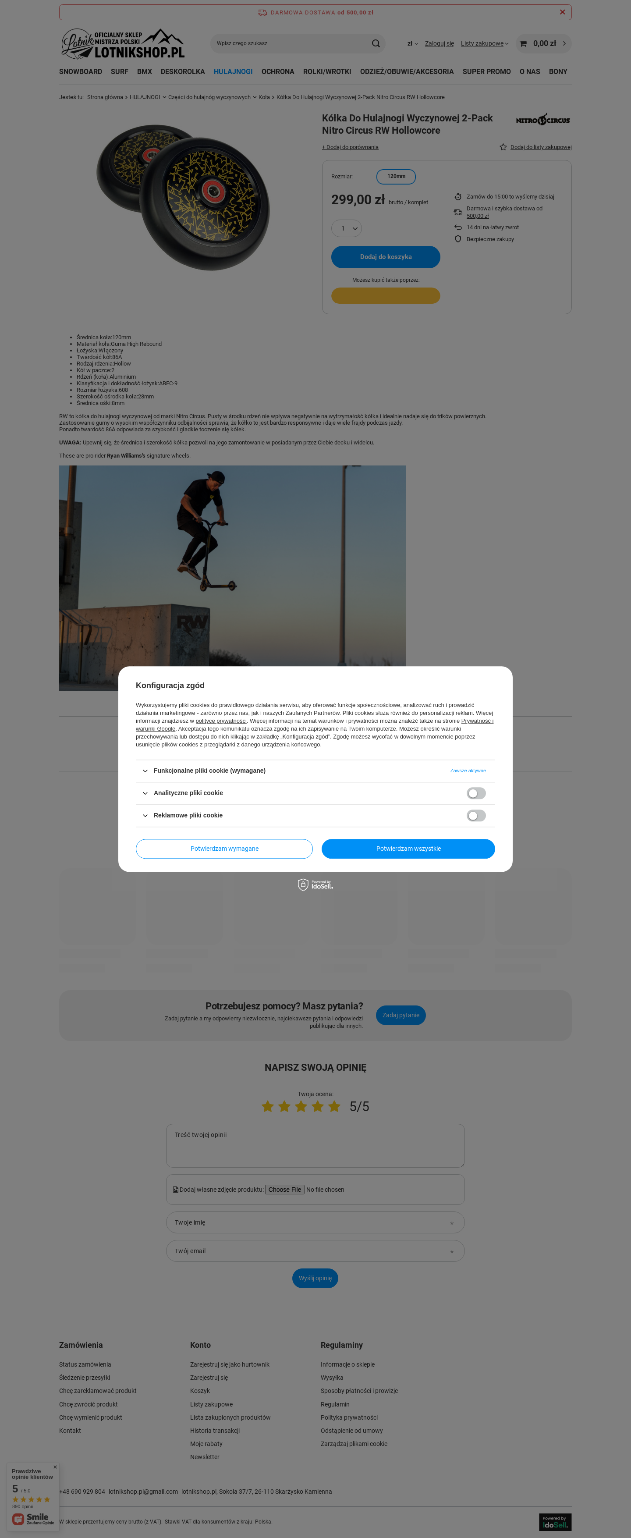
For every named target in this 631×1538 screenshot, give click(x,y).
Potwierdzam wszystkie (408, 848)
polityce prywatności (221, 720)
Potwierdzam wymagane (225, 848)
